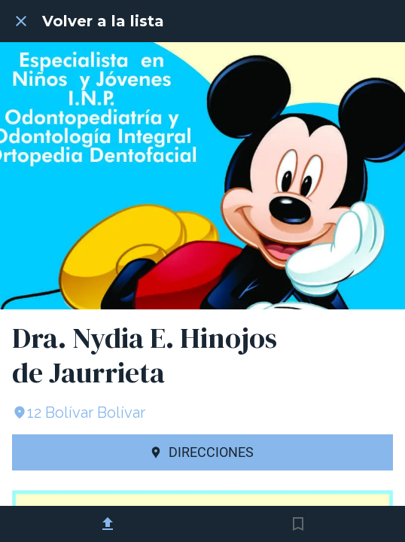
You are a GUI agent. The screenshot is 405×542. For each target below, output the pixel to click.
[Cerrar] (21, 21)
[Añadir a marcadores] (298, 524)
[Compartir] (108, 524)
